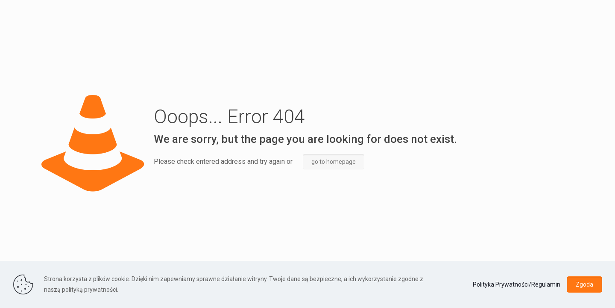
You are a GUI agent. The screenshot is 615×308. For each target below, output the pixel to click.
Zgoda (584, 284)
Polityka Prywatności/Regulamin (516, 284)
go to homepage (333, 161)
